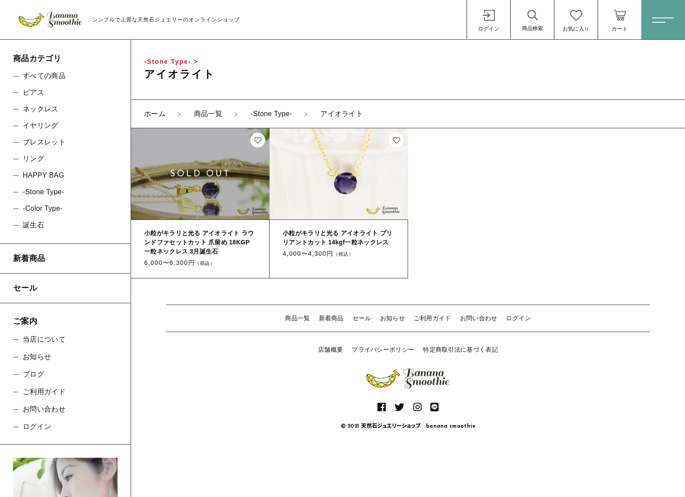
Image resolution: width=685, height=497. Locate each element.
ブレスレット (44, 142)
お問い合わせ (479, 318)
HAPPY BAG (43, 175)
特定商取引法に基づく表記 (460, 349)
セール (362, 318)
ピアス (33, 92)
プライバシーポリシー (383, 349)
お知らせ (392, 318)
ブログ (33, 374)
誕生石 (33, 225)
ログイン (518, 318)
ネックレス (41, 109)
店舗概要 (330, 349)
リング (33, 158)
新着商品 (331, 318)
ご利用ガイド (432, 318)
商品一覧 (297, 318)
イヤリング (41, 125)
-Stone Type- (43, 191)
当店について (44, 339)
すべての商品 (44, 75)
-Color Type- (42, 208)
